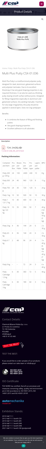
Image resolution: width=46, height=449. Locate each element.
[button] (42, 19)
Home (4, 68)
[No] (43, 442)
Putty (10, 68)
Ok (23, 446)
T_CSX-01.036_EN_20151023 (13, 151)
